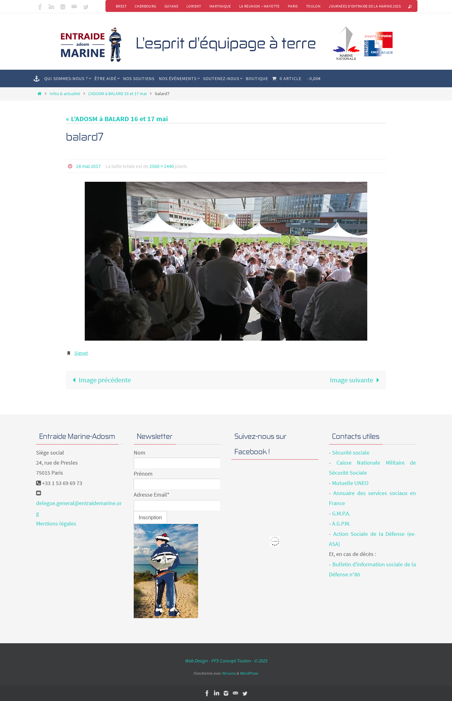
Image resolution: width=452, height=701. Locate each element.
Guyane (171, 6)
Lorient (193, 6)
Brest (121, 6)
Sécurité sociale (350, 452)
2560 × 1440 (161, 166)
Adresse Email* (152, 494)
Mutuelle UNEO (350, 483)
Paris (293, 6)
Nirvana (228, 673)
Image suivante (356, 379)
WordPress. (249, 673)
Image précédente (100, 379)
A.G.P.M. (341, 523)
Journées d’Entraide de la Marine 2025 (365, 6)
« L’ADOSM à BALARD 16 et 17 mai (117, 118)
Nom (139, 452)
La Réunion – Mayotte (259, 6)
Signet (81, 353)
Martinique (220, 6)
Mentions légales (56, 523)
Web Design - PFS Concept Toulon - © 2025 (226, 661)
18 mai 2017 (88, 166)
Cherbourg (145, 6)
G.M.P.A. (341, 513)
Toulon (313, 6)
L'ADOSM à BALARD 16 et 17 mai (117, 93)
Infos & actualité (65, 93)
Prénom (143, 473)
